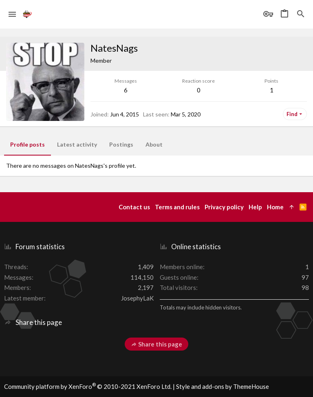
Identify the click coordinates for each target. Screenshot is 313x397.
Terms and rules (177, 207)
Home (275, 207)
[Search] (301, 14)
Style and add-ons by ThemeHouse (222, 386)
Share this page (156, 344)
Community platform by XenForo (88, 386)
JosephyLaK (137, 298)
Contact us (134, 207)
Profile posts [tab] (27, 144)
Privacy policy (224, 207)
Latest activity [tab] (77, 144)
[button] (12, 14)
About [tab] (154, 144)
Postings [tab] (121, 144)
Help (255, 207)
